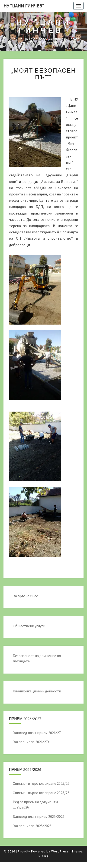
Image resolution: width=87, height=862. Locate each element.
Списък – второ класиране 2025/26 (41, 783)
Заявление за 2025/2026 (32, 825)
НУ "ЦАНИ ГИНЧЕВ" (23, 6)
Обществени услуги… (31, 626)
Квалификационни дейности (37, 691)
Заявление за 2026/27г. (31, 741)
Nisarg (44, 856)
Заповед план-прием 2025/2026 (38, 816)
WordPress (60, 851)
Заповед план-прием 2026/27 (37, 732)
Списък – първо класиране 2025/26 (41, 792)
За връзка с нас (25, 596)
